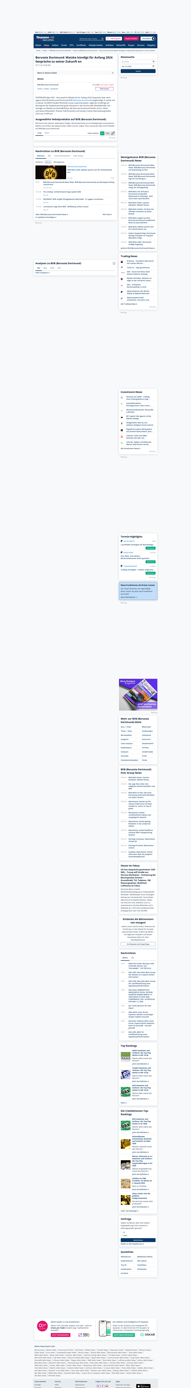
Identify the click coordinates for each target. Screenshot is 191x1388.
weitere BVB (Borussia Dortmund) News (138, 248)
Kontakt (37, 1385)
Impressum (79, 1385)
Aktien (38, 45)
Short (47, 133)
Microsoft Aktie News (43, 1357)
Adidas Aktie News (145, 1368)
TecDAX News (102, 1350)
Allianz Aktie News (129, 1355)
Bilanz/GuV (146, 727)
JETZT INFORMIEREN (60, 1335)
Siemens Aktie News (94, 1368)
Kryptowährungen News (66, 1352)
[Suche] (102, 39)
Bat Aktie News (40, 1373)
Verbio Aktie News (133, 1373)
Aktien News (51, 1350)
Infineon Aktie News (61, 1360)
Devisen (141, 45)
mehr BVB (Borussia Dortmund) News (51, 214)
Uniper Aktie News (57, 1365)
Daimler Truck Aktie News (59, 1370)
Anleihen (109, 45)
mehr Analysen (42, 272)
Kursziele (124, 756)
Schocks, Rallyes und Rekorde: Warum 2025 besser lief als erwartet (139, 443)
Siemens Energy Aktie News (95, 1355)
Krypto (131, 45)
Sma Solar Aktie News (80, 1370)
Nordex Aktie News (117, 1363)
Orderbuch (146, 735)
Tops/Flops (141, 1265)
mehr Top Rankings (129, 1211)
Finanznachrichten (65, 1350)
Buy (45, 268)
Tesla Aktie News (135, 1352)
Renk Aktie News (109, 1360)
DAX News (79, 1350)
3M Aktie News (40, 1375)
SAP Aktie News (59, 1357)
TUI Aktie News (114, 1355)
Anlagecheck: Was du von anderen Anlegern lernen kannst (139, 423)
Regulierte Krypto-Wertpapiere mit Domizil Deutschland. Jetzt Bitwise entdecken (139, 430)
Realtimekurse (127, 1261)
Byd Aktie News (40, 1363)
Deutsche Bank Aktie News (79, 1357)
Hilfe (57, 1385)
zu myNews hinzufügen (45, 217)
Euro (123, 32)
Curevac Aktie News (112, 1368)
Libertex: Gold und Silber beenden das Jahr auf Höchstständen (136, 436)
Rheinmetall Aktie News (117, 1352)
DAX (36, 32)
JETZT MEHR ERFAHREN (123, 1335)
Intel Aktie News (41, 1368)
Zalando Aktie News (72, 1373)
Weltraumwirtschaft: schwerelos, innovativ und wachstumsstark (138, 298)
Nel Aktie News (40, 1370)
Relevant (40, 156)
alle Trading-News (129, 304)
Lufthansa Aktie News (127, 1360)
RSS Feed (107, 214)
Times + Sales (126, 731)
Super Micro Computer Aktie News (96, 1373)
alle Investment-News (130, 448)
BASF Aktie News (41, 1355)
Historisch (146, 739)
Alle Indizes (142, 1261)
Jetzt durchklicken (140, 1064)
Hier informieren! (129, 597)
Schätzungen (147, 731)
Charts (40, 89)
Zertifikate (81, 45)
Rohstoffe (120, 45)
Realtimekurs (126, 747)
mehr (124, 1103)
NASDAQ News (131, 1350)
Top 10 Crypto (81, 32)
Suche (138, 71)
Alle (49, 156)
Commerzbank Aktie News (118, 1357)
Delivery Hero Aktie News (101, 1370)
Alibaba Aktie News (121, 1370)
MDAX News (90, 1350)
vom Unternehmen (62, 156)
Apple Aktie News (98, 1357)
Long (39, 133)
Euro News (50, 1352)
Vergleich (125, 739)
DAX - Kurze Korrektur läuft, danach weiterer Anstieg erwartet (138, 273)
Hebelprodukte (96, 45)
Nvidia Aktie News (98, 1352)
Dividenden (142, 1269)
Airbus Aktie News (145, 1360)
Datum (48, 162)
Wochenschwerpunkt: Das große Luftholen (139, 411)
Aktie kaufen (104, 89)
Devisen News (145, 1350)
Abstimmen (138, 1240)
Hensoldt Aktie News (42, 1360)
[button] (114, 39)
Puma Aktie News (129, 1368)
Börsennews (39, 1350)
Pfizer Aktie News (133, 1365)
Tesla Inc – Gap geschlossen (138, 267)
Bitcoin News (83, 1352)
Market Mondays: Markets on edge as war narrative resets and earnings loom (139, 279)
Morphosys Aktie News (92, 1365)
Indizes (55, 45)
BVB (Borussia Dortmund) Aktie (60, 50)
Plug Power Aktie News (140, 1357)
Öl (135, 32)
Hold (52, 268)
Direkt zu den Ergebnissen (132, 1244)
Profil (144, 756)
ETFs (72, 45)
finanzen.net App (123, 1385)
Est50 (49, 32)
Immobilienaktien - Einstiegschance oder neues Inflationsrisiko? (137, 404)
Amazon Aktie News (74, 1355)
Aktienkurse (126, 1256)
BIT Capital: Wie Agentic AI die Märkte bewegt (138, 417)
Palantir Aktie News (57, 1368)
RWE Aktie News (94, 1360)
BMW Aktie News (55, 1373)
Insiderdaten (126, 1269)
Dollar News (39, 1352)
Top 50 (123, 1265)
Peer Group (78, 156)
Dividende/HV (147, 743)
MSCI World (64, 32)
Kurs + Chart (126, 727)
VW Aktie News (54, 1375)
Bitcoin (109, 32)
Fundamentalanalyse (129, 760)
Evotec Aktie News (74, 1365)
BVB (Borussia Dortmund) (47, 85)
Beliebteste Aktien (145, 1256)
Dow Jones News (116, 1350)
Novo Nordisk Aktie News (114, 1365)
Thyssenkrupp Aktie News (77, 1363)
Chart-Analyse (127, 743)
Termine (145, 747)
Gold (146, 32)
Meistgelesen (59, 162)
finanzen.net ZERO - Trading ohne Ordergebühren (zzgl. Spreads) (138, 398)
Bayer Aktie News (57, 1355)
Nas (96, 32)
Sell (59, 268)
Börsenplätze (126, 735)
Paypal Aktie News (78, 1360)
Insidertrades (147, 752)
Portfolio (124, 1273)
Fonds (64, 45)
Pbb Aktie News (118, 1373)
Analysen (54, 89)
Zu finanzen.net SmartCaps (138, 944)
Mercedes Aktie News (99, 1363)
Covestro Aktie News (75, 1368)
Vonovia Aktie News (135, 1363)
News (46, 45)
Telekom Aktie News (139, 1370)
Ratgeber (151, 45)
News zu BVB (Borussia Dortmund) (85, 50)
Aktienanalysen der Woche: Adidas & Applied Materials (138, 292)
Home (38, 50)
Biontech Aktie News (57, 1363)
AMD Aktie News (41, 1365)
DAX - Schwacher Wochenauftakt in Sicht (136, 285)
